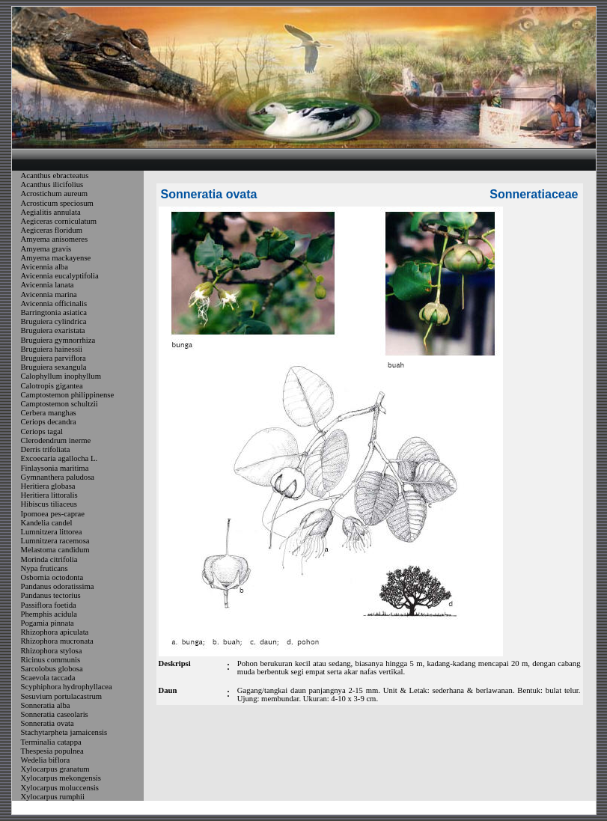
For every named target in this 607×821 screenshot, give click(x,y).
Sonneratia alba (45, 705)
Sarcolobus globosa (52, 669)
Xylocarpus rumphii (53, 797)
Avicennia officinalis (54, 303)
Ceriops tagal (42, 431)
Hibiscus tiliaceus (49, 505)
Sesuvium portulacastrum (62, 696)
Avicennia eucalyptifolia (60, 276)
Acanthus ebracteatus (55, 175)
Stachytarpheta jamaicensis (64, 733)
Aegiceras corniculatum (59, 221)
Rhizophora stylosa (51, 651)
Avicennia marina (49, 294)
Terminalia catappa (51, 742)
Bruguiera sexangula (54, 367)
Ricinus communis (51, 660)
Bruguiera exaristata (53, 331)
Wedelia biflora (45, 760)
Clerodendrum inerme (56, 440)
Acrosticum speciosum (57, 203)
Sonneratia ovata (47, 723)
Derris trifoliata (45, 449)
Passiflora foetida (48, 605)
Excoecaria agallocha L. (59, 459)
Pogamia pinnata (47, 623)
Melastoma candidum (55, 550)
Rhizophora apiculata (55, 632)
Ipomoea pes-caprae (53, 514)
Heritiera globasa (48, 486)
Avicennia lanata (47, 285)
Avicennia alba (44, 267)
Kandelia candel (47, 523)
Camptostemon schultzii (59, 404)
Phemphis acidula (49, 614)
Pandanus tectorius (51, 596)
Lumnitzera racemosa (55, 541)
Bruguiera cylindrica (54, 321)
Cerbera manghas (48, 413)
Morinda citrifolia (49, 559)
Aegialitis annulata (51, 212)
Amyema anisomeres (54, 240)
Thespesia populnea (52, 751)
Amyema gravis (46, 249)
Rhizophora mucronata (57, 642)
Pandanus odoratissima (57, 586)
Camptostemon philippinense (68, 395)
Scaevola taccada (48, 678)
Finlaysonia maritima (55, 468)
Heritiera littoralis (49, 495)
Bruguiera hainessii (52, 349)
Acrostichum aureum (54, 194)
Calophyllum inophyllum (61, 377)
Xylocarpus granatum (55, 769)
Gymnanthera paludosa (58, 477)
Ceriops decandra (48, 422)
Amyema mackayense (56, 258)
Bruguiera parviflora (53, 358)
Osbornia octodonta (52, 577)
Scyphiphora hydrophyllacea (66, 687)
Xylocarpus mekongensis (61, 779)
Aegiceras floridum (52, 230)
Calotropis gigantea (52, 386)
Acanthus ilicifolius (52, 184)
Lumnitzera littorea (51, 532)
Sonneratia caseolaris (54, 714)
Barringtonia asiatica (54, 312)
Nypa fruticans (44, 568)
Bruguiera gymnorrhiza (58, 340)
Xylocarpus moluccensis (60, 788)
